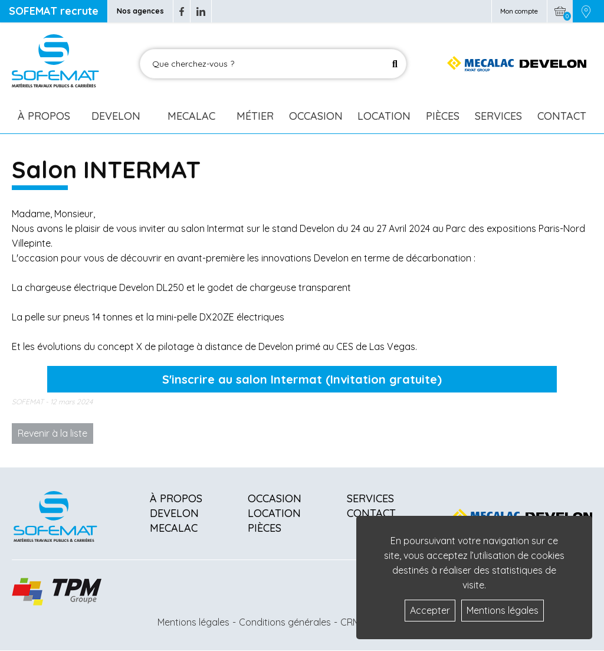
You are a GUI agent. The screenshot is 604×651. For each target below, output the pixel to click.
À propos (176, 498)
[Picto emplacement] (586, 11)
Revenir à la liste (52, 433)
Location (384, 116)
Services (498, 116)
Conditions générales (285, 622)
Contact (561, 116)
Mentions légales (193, 622)
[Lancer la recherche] (394, 63)
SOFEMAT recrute (54, 11)
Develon (115, 116)
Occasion (316, 116)
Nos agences (140, 10)
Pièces (442, 116)
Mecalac (191, 116)
